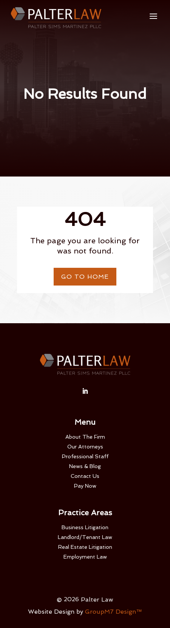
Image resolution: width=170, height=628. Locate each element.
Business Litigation (85, 527)
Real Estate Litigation (85, 547)
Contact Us (85, 476)
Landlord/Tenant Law (85, 537)
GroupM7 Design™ (113, 611)
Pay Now (85, 486)
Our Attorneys (85, 447)
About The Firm (85, 437)
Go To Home (85, 276)
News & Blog (85, 466)
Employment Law (85, 557)
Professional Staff (85, 456)
